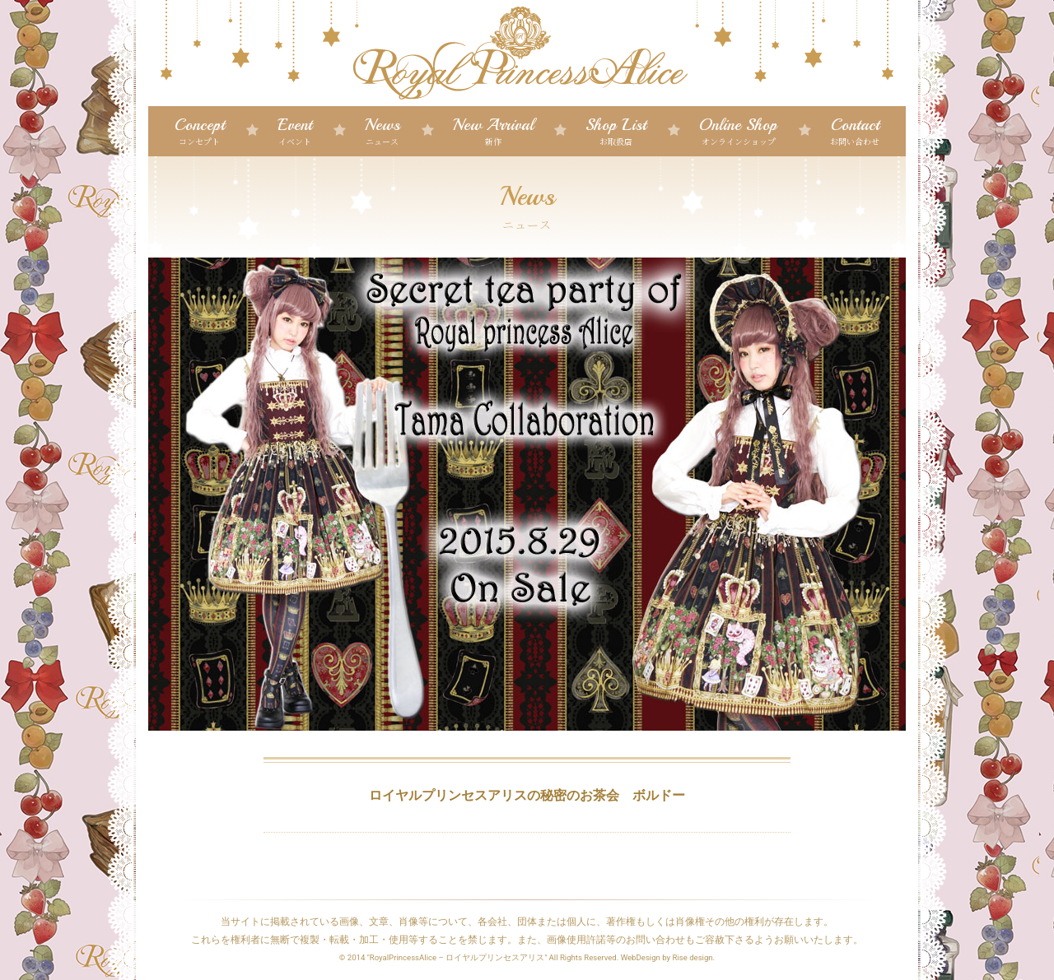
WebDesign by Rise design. (668, 957)
